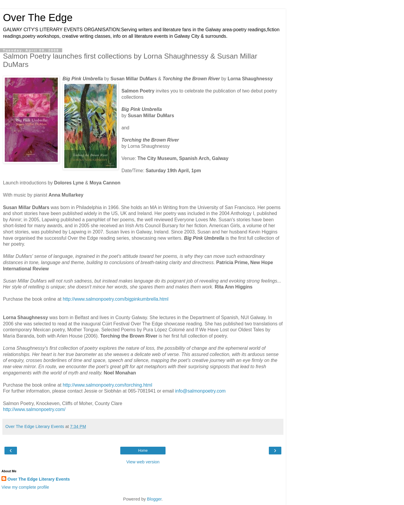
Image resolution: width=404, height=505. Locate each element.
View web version (143, 461)
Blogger (154, 499)
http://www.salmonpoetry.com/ (34, 409)
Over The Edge (38, 17)
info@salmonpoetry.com (200, 390)
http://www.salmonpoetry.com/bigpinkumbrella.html (116, 299)
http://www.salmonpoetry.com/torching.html (107, 385)
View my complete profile (25, 487)
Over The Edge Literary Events (38, 479)
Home (143, 450)
